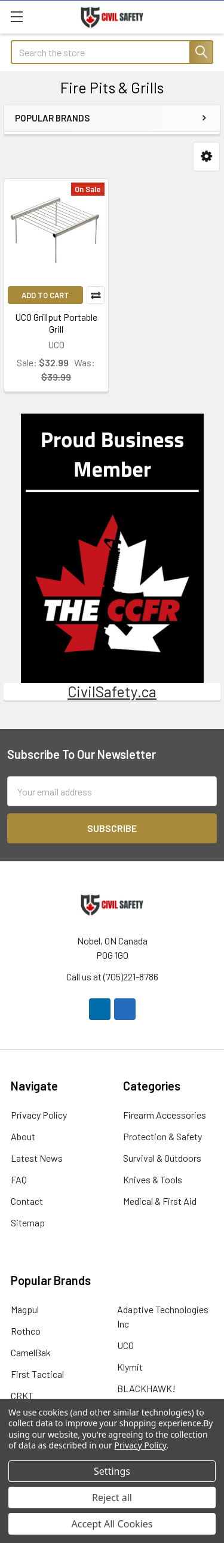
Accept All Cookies (112, 1523)
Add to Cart (45, 295)
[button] (206, 156)
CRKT (22, 1395)
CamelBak (31, 1352)
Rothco (26, 1331)
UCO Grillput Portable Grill (56, 323)
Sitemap (28, 1222)
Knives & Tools (152, 1179)
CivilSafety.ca (112, 691)
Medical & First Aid (160, 1201)
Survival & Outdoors (162, 1158)
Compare (96, 295)
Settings (112, 1471)
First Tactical (37, 1374)
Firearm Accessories (164, 1114)
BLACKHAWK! (146, 1388)
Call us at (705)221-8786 (112, 976)
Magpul (25, 1309)
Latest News (37, 1158)
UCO (125, 1345)
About (23, 1136)
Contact (27, 1201)
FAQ (19, 1179)
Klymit (130, 1366)
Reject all (112, 1497)
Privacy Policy (39, 1114)
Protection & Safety (162, 1136)
